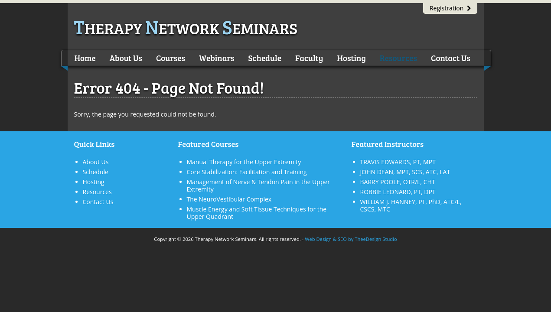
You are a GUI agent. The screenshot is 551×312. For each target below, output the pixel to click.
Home (85, 57)
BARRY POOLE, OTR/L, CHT (397, 182)
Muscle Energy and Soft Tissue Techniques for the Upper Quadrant (257, 213)
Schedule (264, 57)
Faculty (309, 57)
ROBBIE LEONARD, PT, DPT (398, 192)
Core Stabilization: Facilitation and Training (247, 172)
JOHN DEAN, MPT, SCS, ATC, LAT (405, 172)
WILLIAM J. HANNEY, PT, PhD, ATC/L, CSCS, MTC (411, 205)
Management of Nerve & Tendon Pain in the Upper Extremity (258, 185)
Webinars (216, 57)
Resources (398, 57)
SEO (342, 239)
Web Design (318, 239)
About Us (126, 57)
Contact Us (450, 57)
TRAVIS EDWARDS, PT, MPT (398, 162)
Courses (170, 57)
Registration (450, 8)
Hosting (351, 57)
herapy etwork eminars (186, 28)
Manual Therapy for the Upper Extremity (244, 162)
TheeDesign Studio (376, 239)
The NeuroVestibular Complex (229, 199)
